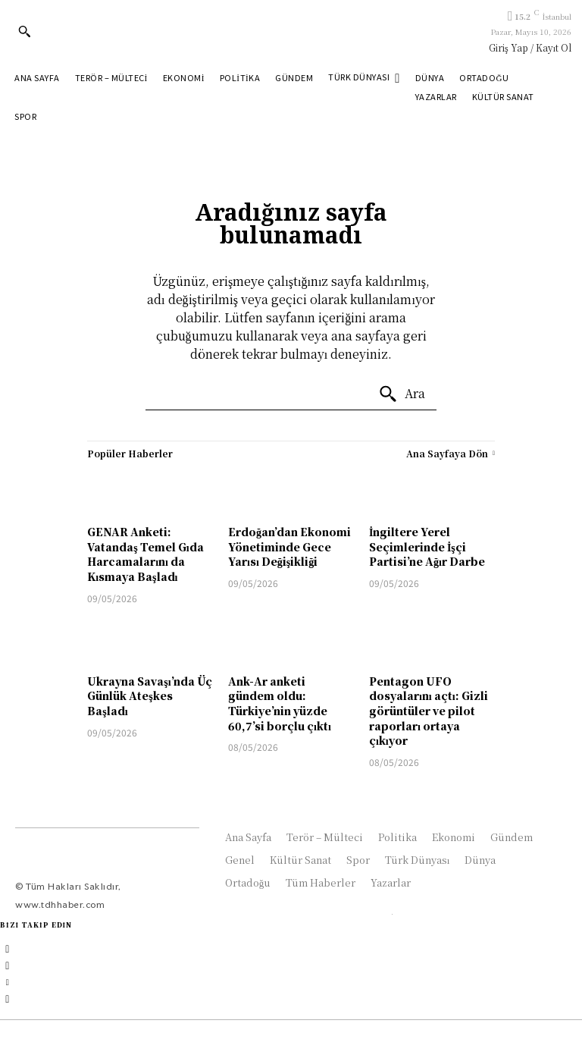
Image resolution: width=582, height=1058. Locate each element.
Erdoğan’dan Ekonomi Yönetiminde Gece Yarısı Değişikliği (289, 546)
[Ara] (401, 394)
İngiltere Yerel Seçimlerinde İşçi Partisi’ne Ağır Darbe (427, 546)
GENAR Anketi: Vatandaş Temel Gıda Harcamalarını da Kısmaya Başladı (145, 554)
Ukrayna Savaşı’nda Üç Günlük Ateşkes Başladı (149, 695)
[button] (24, 31)
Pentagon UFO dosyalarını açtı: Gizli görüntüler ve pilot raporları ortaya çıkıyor (428, 710)
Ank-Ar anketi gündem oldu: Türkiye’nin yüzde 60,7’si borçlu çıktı (279, 703)
